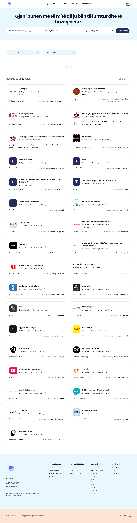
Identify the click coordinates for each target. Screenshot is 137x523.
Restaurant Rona (122, 294)
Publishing (87, 136)
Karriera (93, 476)
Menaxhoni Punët (75, 473)
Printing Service (26, 113)
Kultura (93, 479)
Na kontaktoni (86, 4)
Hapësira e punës (97, 471)
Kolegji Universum (58, 274)
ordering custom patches (93, 88)
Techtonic (60, 378)
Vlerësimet (94, 490)
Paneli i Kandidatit (55, 468)
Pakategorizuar (96, 482)
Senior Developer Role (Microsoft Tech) (99, 180)
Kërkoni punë (123, 31)
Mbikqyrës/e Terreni (91, 348)
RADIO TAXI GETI (122, 378)
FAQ (65, 4)
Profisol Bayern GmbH (56, 189)
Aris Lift (125, 315)
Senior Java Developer (29, 201)
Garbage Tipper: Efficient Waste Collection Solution (105, 113)
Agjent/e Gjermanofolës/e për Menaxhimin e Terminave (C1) (102, 244)
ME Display (60, 315)
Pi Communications (121, 357)
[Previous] (54, 67)
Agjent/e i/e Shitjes (27, 327)
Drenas (85, 163)
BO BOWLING (60, 398)
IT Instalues (24, 222)
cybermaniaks (123, 232)
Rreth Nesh (115, 468)
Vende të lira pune (27, 390)
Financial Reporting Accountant (96, 221)
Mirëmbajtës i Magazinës (30, 369)
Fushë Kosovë (88, 310)
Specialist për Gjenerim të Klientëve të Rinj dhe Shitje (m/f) (39, 180)
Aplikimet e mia (54, 471)
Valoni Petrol (123, 210)
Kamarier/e (24, 348)
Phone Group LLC (122, 253)
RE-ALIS (125, 419)
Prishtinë (23, 185)
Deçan (22, 92)
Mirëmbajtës (88, 307)
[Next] (82, 67)
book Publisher (25, 159)
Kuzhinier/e (87, 327)
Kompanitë (56, 4)
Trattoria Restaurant (57, 253)
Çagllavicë (24, 117)
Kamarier (23, 244)
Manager (23, 88)
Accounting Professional (84, 264)
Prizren (85, 184)
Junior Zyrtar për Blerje (29, 286)
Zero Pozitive (60, 440)
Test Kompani (123, 168)
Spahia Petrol (123, 336)
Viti (84, 117)
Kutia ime (52, 476)
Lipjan (22, 414)
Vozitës (85, 369)
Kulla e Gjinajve (59, 357)
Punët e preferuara (55, 473)
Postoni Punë (74, 471)
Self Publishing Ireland (120, 147)
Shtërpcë (86, 92)
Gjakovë (23, 163)
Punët (93, 485)
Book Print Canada (57, 124)
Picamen (23, 410)
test (84, 159)
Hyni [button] (128, 4)
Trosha (125, 398)
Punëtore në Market (91, 201)
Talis (126, 189)
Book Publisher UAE (57, 168)
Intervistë (94, 473)
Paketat (74, 4)
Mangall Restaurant (57, 419)
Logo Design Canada (57, 101)
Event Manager (25, 431)
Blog (46, 4)
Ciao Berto (60, 336)
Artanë (22, 352)
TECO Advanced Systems (55, 232)
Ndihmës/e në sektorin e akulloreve (98, 390)
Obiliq (22, 331)
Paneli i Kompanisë (76, 468)
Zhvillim (93, 493)
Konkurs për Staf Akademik (31, 265)
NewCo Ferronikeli (58, 294)
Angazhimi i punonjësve (99, 468)
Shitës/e (22, 307)
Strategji (93, 487)
